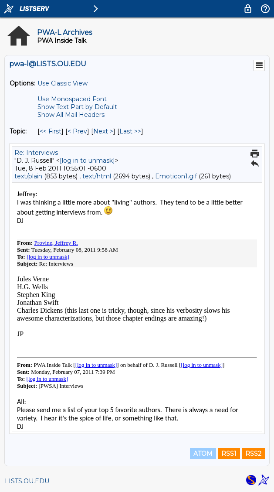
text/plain (28, 176)
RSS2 (253, 454)
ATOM (203, 454)
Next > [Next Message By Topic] (103, 131)
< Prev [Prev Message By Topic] (77, 131)
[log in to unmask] (87, 160)
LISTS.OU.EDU (27, 481)
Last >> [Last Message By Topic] (130, 131)
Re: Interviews (36, 153)
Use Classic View (62, 83)
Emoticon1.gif (176, 176)
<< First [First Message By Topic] (50, 131)
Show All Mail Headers (71, 115)
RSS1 (229, 454)
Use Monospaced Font (72, 99)
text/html (96, 176)
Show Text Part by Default (77, 107)
